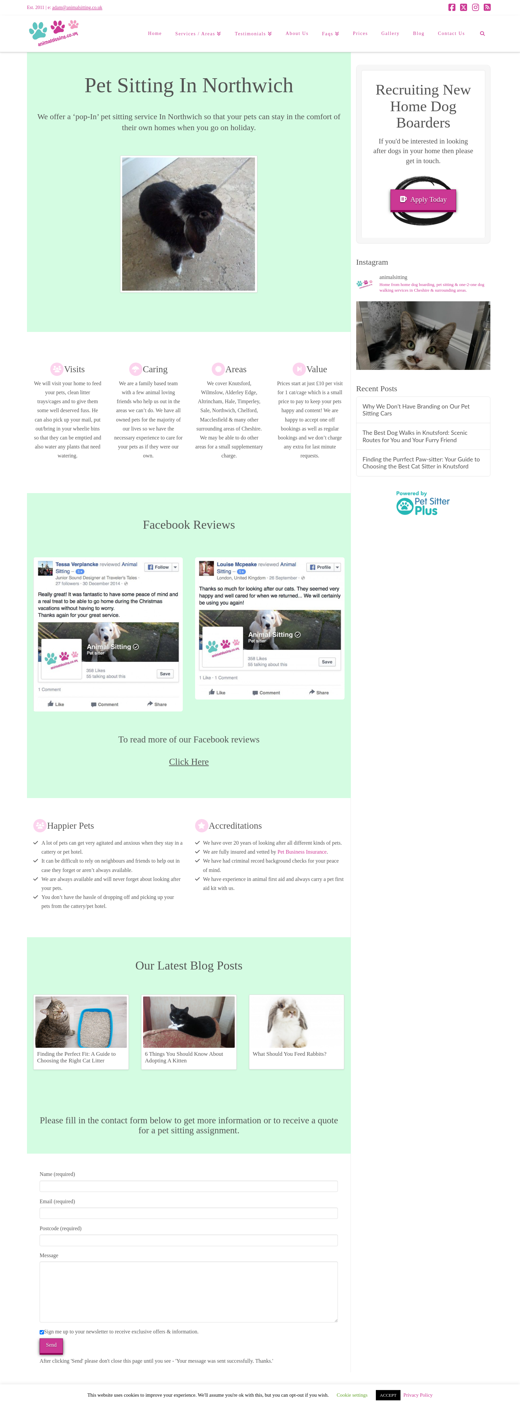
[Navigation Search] (482, 33)
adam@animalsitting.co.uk (77, 7)
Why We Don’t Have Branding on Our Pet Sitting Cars (416, 410)
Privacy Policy (418, 1395)
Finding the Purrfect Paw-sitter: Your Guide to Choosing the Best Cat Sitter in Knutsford (421, 463)
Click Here (189, 762)
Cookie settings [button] (352, 1395)
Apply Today (423, 199)
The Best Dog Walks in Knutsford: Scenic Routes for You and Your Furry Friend (415, 436)
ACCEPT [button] (388, 1395)
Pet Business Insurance (302, 852)
